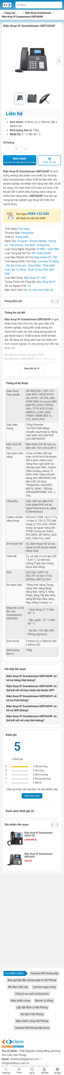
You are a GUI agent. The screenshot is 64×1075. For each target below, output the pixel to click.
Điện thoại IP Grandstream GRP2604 (38, 855)
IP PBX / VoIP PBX (48, 249)
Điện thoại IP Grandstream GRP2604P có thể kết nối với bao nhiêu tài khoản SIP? (31, 688)
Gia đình (30, 245)
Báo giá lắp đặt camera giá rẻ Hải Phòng (32, 980)
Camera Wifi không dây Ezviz (32, 1027)
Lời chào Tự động (48, 261)
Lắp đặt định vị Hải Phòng (31, 1007)
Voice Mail (34, 265)
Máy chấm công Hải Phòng (32, 1021)
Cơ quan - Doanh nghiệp (31, 241)
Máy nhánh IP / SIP (45, 257)
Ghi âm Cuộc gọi (16, 265)
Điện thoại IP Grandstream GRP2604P (22, 16)
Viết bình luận (32, 795)
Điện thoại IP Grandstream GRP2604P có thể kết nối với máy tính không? (31, 718)
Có (29, 286)
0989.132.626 (38, 214)
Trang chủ (9, 13)
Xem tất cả (32, 369)
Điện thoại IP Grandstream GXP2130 (38, 834)
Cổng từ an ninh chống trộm (32, 993)
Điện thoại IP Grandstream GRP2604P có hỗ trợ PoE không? (31, 698)
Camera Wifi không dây (44, 973)
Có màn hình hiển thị (40, 290)
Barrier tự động (44, 1000)
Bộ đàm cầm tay (18, 987)
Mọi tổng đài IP (46, 281)
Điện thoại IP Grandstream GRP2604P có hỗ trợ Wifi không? (31, 708)
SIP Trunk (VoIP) (41, 253)
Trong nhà (43, 245)
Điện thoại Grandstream (38, 13)
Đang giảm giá (13, 301)
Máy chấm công (20, 1000)
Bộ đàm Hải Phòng (32, 1014)
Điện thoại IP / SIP (35, 277)
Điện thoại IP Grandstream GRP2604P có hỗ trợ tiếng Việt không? (31, 678)
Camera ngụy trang (44, 987)
